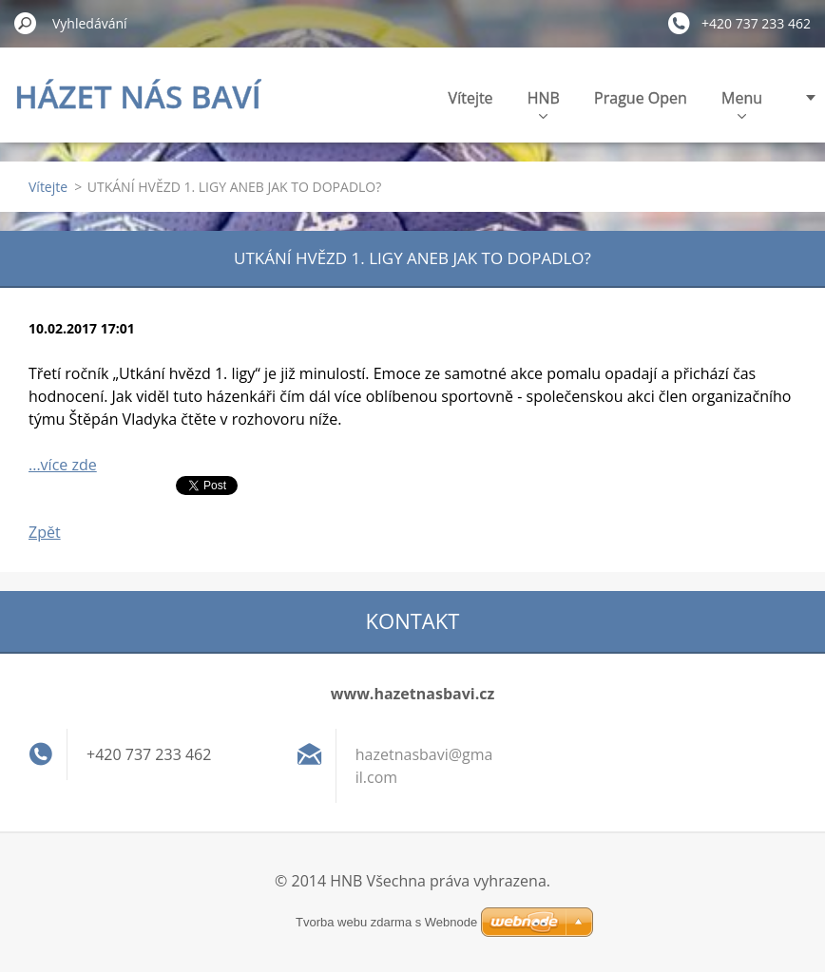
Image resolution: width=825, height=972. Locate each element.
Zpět (45, 532)
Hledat (25, 23)
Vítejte (471, 97)
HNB (543, 103)
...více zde (63, 464)
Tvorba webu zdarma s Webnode (386, 922)
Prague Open (640, 97)
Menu (742, 103)
